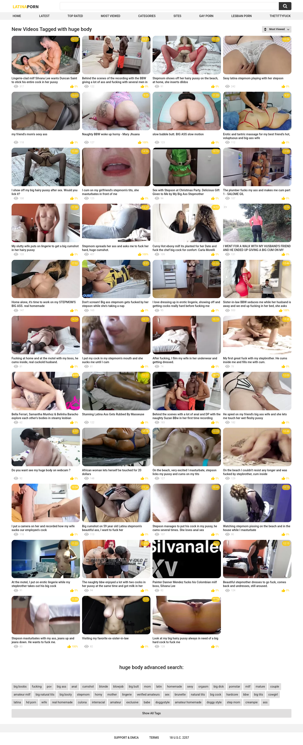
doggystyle (162, 702)
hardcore (232, 694)
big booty (66, 694)
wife (44, 702)
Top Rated (75, 16)
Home (17, 16)
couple (274, 686)
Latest (44, 16)
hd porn (31, 702)
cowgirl (273, 694)
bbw (246, 694)
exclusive (132, 702)
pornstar (234, 686)
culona (82, 702)
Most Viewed (110, 16)
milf (247, 686)
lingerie (127, 694)
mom (147, 686)
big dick (219, 686)
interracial (98, 702)
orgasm (203, 686)
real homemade (62, 702)
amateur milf (22, 694)
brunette (180, 694)
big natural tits (45, 694)
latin (159, 686)
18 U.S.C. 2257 (179, 737)
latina (17, 702)
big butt (134, 686)
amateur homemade (188, 702)
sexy (190, 686)
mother (112, 694)
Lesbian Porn (241, 16)
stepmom (83, 694)
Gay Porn (206, 16)
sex (167, 694)
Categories (146, 16)
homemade (174, 686)
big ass (61, 686)
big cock (215, 694)
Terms (154, 737)
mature (260, 686)
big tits (258, 694)
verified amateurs (148, 694)
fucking (37, 686)
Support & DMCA (126, 737)
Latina (26, 6)
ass (265, 702)
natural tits (198, 694)
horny (98, 694)
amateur (115, 702)
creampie (251, 702)
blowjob (118, 686)
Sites (177, 16)
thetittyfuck (280, 16)
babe (147, 702)
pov (49, 686)
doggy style (214, 702)
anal (74, 686)
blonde (103, 686)
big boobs (20, 686)
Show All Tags (151, 713)
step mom (233, 702)
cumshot (88, 686)
